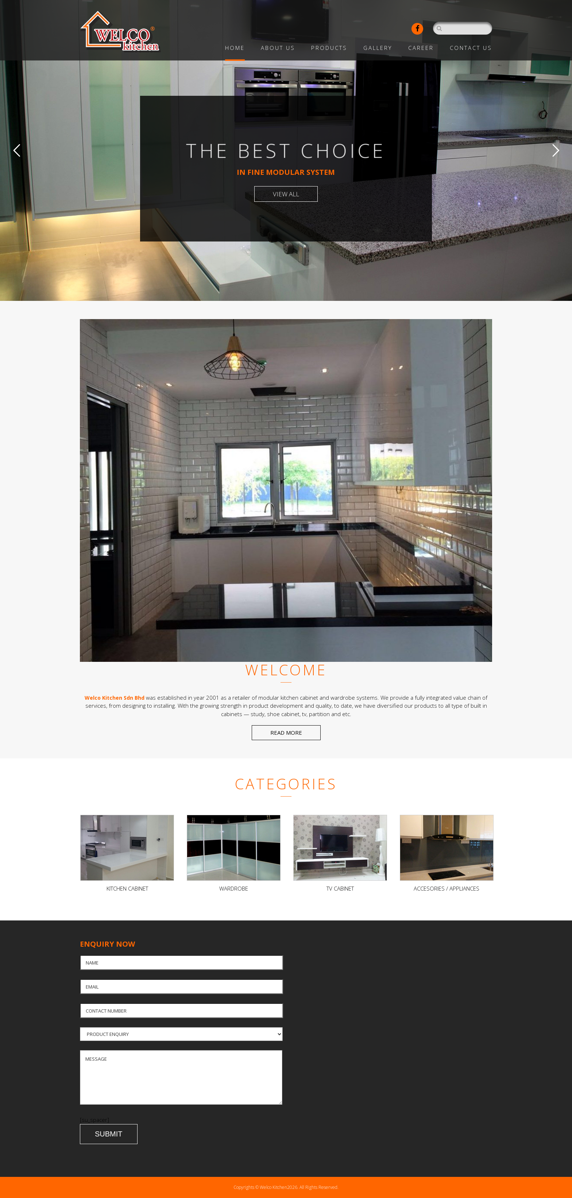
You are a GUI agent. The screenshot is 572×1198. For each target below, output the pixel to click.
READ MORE (286, 732)
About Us (278, 47)
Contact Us (471, 47)
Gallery (377, 47)
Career (421, 47)
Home (235, 47)
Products (329, 47)
